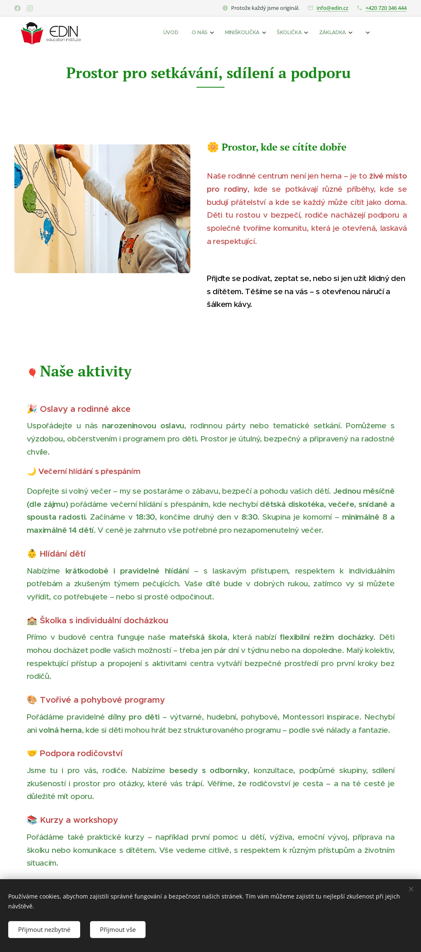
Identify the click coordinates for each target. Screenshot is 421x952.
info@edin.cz (332, 8)
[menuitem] (283, 33)
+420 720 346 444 (386, 8)
